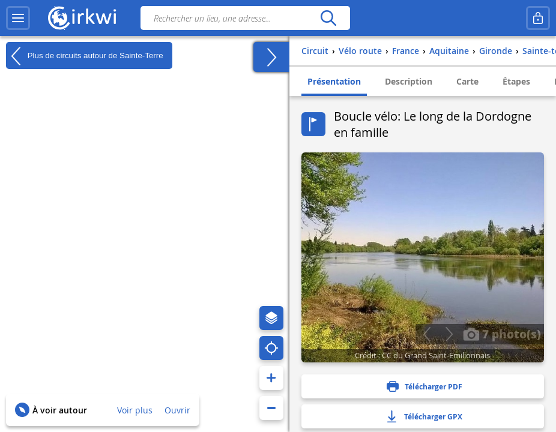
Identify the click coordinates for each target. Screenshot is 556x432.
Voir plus (135, 410)
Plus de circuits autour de (84, 55)
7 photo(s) (502, 333)
